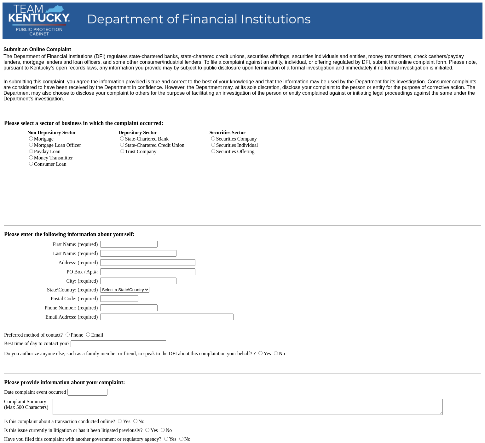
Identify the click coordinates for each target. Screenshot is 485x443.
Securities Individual (237, 145)
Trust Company (140, 151)
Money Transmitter (53, 157)
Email (97, 335)
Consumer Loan (50, 164)
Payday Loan (47, 151)
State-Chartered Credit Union (154, 145)
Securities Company (236, 138)
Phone (77, 335)
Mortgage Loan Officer (57, 145)
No (282, 353)
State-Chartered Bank (147, 138)
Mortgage (44, 138)
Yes (267, 353)
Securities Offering (235, 151)
